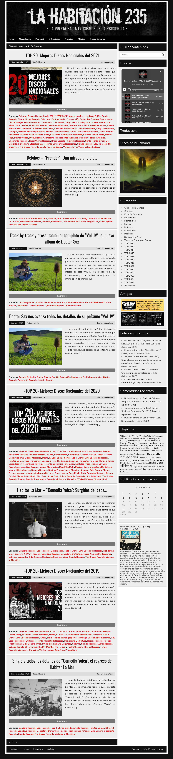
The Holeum (60, 647)
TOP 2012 (129, 243)
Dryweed (59, 122)
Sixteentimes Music (26, 476)
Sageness (66, 644)
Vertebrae (57, 147)
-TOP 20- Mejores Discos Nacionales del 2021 (61, 55)
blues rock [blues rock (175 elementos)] (132, 440)
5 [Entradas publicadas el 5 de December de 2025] (148, 498)
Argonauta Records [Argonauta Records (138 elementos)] (138, 438)
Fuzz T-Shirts (77, 458)
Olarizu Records (36, 305)
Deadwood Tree (16, 458)
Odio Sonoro (98, 134)
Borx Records (60, 454)
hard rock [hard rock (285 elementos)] (154, 443)
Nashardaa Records (18, 134)
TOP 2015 (129, 253)
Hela (49, 637)
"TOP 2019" (62, 631)
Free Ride (97, 634)
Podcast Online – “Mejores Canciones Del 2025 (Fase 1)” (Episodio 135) (140, 401)
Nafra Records (106, 131)
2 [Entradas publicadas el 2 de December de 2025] (129, 498)
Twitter (26, 749)
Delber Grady (15, 634)
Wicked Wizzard (85, 479)
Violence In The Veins (73, 147)
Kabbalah (26, 128)
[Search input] (141, 55)
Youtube (50, 749)
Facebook (14, 749)
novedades (56, 221)
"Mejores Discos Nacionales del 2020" (37, 451)
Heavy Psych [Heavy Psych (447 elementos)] (132, 445)
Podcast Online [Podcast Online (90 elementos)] (151, 458)
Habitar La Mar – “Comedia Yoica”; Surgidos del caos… (62, 489)
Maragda (13, 131)
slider (102, 221)
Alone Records (83, 631)
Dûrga (68, 122)
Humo (64, 637)
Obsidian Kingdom (80, 470)
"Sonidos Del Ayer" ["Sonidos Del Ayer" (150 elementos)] (147, 436)
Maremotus (52, 467)
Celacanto (45, 119)
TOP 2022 (129, 272)
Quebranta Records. (18, 141)
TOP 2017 (129, 259)
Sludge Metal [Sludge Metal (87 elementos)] (142, 466)
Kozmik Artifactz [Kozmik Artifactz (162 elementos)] (154, 448)
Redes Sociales (97, 39)
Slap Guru (41, 476)
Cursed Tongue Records (100, 454)
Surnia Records (93, 476)
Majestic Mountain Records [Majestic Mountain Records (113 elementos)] (145, 450)
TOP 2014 (129, 250)
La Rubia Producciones (65, 128)
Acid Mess (87, 451)
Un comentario (107, 62)
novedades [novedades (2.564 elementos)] (129, 457)
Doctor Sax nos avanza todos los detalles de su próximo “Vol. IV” (62, 316)
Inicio (11, 39)
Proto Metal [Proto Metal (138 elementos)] (144, 460)
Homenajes (130, 220)
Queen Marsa (61, 473)
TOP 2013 (129, 246)
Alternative (24, 218)
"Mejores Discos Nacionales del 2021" (37, 116)
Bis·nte (21, 119)
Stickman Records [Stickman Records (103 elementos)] (134, 470)
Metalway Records (36, 131)
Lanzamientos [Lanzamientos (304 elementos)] (127, 450)
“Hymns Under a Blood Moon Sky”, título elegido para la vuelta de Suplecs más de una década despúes (141, 359)
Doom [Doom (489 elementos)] (157, 440)
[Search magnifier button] (163, 55)
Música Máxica (23, 470)
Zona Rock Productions (66, 650)
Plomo (106, 470)
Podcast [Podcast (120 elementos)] (142, 458)
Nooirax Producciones (71, 134)
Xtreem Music (101, 479)
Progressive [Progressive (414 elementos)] (132, 460)
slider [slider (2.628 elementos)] (124, 465)
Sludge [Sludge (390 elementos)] (133, 466)
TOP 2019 (129, 262)
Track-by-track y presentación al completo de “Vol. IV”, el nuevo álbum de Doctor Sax (62, 238)
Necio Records (36, 134)
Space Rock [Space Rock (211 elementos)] (152, 466)
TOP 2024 (129, 279)
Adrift (72, 631)
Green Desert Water (18, 125)
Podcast (39, 39)
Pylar (38, 644)
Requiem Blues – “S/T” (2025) (135, 526)
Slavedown (23, 144)
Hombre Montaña (77, 125)
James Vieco (15, 128)
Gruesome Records (38, 125)
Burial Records (32, 119)
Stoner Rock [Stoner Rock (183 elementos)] (156, 469)
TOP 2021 (129, 269)
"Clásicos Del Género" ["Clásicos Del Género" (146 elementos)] (129, 436)
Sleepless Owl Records (41, 144)
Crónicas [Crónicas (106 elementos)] (140, 441)
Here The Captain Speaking (37, 461)
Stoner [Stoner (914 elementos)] (145, 469)
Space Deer (53, 476)
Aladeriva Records (102, 451)
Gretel (43, 637)
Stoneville (80, 476)
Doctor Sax (59, 302)
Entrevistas (54, 39)
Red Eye (57, 644)
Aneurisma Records (78, 116)
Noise (86, 554)
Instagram (38, 749)
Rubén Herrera (38, 62)
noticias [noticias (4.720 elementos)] (153, 453)
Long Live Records (105, 128)
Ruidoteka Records (75, 141)
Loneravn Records (86, 128)
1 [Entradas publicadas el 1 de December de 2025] (123, 498)
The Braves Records (29, 147)
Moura (12, 470)
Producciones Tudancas (66, 137)
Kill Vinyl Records (43, 464)
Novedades (25, 39)
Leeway (159, 749)
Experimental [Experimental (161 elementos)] (142, 443)
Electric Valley (78, 122)
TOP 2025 (129, 282)
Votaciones (129, 285)
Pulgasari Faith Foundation (92, 137)
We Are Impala (46, 650)
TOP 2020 (129, 266)
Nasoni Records (95, 641)
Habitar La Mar (16, 461)
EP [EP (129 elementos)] (136, 443)
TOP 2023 (129, 275)
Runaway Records (95, 473)
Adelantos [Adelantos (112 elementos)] (159, 436)
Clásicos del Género (134, 207)
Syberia (12, 647)
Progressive (92, 221)
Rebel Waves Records (39, 141)
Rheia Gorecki (58, 141)
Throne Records (91, 647)
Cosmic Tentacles (44, 302)
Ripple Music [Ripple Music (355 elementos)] (156, 462)
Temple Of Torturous (27, 647)
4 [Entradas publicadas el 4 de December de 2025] (142, 498)
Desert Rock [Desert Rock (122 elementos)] (149, 441)
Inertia (110, 125)
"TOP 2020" (62, 451)
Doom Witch (48, 122)
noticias (87, 134)
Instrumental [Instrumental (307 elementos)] (140, 448)
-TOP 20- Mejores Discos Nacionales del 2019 (61, 570)
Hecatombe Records (58, 125)
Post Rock (81, 221)
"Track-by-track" (27, 302)
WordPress (149, 749)
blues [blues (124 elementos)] (149, 438)
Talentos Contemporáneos (137, 240)
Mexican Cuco (82, 467)
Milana (49, 131)
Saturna (76, 644)
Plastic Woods (21, 137)
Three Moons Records (44, 479)
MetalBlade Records (53, 641)
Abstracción (75, 451)
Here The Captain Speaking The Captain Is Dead (75, 461)
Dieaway (26, 634)
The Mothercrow (75, 647)
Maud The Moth (66, 467)
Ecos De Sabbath (133, 214)
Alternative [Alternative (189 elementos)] (125, 438)
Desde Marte (106, 119)
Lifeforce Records (34, 641)
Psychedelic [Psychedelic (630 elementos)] (157, 460)
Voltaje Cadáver (92, 147)
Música (81, 39)
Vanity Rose (45, 147)
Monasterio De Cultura (65, 131)
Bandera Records (39, 218)
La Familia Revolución (42, 128)
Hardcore (18, 554)
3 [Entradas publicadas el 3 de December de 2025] (136, 498)
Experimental (57, 551)
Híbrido (56, 637)
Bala (91, 116)
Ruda (83, 473)
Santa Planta (91, 141)
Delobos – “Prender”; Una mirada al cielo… (62, 157)
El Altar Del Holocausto (67, 634)
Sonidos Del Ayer (133, 237)
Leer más (62, 109)
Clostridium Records (78, 454)
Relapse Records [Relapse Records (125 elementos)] (142, 463)
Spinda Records (85, 144)
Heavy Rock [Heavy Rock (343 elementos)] (126, 448)
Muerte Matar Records (87, 131)
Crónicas (128, 211)
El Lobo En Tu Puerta (59, 458)
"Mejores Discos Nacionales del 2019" (37, 631)
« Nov (123, 514)
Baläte (98, 116)
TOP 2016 (129, 256)
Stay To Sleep (100, 144)
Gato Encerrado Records (98, 122)
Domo (45, 458)
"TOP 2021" (62, 116)
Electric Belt (86, 634)
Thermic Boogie (25, 479)
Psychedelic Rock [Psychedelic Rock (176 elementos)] (127, 463)
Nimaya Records (52, 134)
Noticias (69, 39)
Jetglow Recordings (24, 464)
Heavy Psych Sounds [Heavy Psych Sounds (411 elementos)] (152, 445)
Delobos (95, 119)
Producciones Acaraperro (41, 137)
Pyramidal (47, 644)
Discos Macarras (32, 122)
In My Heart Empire (97, 125)
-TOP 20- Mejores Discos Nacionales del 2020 (62, 390)
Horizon (103, 461)
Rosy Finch (74, 473)
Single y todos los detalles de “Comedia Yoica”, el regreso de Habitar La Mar (62, 663)
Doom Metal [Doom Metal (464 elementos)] (127, 443)
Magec (43, 467)
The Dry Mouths (46, 647)
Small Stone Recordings (64, 144)
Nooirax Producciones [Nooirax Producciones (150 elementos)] (136, 454)
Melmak (22, 131)
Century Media (58, 119)
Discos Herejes (16, 122)
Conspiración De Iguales (78, 119)
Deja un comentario (105, 164)
